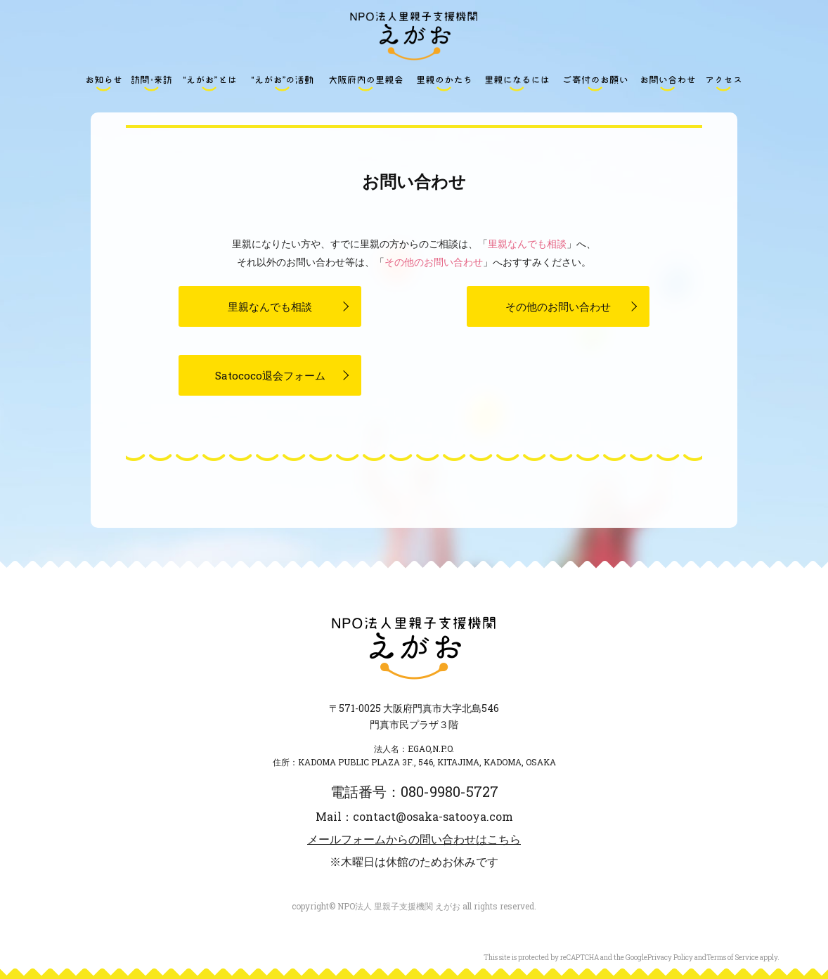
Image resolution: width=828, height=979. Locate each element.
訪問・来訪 (151, 83)
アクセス (723, 83)
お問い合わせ (667, 83)
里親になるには (517, 83)
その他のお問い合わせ (433, 261)
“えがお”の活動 (282, 83)
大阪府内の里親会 (365, 83)
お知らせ (104, 83)
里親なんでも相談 (527, 243)
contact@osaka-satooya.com (433, 816)
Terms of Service (732, 957)
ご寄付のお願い (595, 83)
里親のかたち (444, 83)
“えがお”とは (209, 83)
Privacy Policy (670, 957)
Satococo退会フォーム (270, 375)
